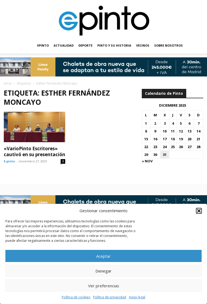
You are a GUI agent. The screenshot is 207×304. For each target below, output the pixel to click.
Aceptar (103, 256)
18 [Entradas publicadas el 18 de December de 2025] (173, 139)
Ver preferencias (103, 285)
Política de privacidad (109, 297)
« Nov (147, 161)
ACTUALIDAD (64, 45)
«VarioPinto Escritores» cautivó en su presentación (34, 151)
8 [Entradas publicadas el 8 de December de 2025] (146, 131)
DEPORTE (85, 45)
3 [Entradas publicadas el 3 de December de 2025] (165, 123)
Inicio (8, 83)
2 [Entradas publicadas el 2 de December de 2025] (155, 123)
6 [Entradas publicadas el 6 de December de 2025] (189, 123)
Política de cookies (76, 297)
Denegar (103, 271)
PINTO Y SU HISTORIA (114, 45)
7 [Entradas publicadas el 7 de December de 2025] (198, 123)
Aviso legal (137, 297)
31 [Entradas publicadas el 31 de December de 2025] (165, 154)
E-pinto (9, 161)
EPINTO (43, 45)
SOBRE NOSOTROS (168, 45)
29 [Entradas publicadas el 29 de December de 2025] (146, 154)
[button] (199, 211)
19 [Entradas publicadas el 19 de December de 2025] (181, 139)
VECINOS (142, 45)
